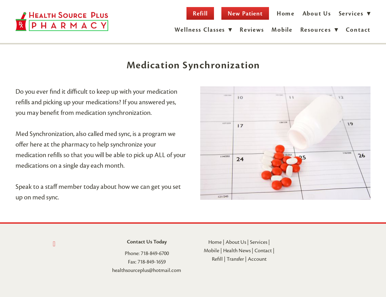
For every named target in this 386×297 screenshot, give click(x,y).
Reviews (252, 29)
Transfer (235, 259)
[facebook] (54, 244)
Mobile (282, 29)
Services (258, 242)
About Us (316, 13)
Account (257, 259)
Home (286, 13)
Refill (200, 13)
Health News (237, 250)
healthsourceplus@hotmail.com (146, 270)
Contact (358, 29)
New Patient (245, 13)
